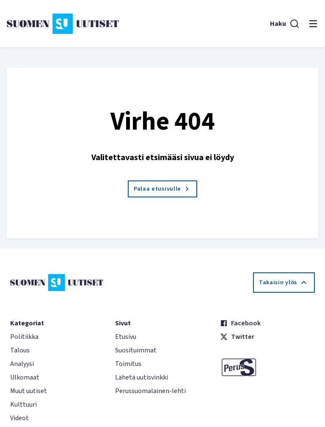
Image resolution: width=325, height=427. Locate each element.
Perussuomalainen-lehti (150, 391)
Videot (19, 418)
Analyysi (22, 364)
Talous (20, 350)
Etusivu (125, 336)
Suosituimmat (136, 350)
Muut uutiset (28, 391)
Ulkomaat (24, 377)
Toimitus (128, 364)
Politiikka (24, 336)
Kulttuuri (23, 404)
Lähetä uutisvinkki (141, 377)
